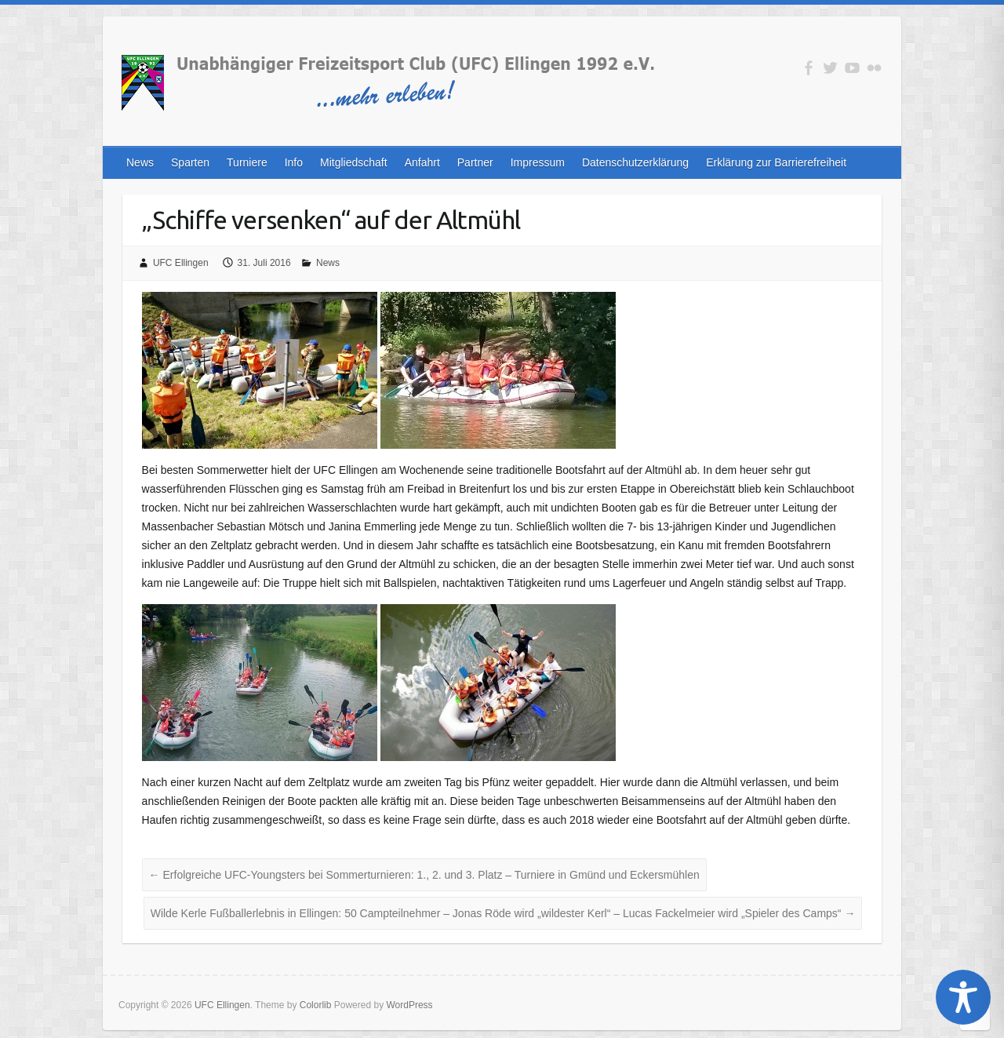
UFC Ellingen (181, 262)
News (140, 162)
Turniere (247, 162)
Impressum (538, 162)
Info (294, 162)
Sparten (190, 162)
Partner (475, 162)
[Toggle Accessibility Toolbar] (963, 997)
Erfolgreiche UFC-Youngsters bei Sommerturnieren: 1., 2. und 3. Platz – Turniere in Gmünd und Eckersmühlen (424, 875)
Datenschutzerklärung (635, 162)
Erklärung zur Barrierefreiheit (776, 162)
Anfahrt (422, 162)
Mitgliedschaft (353, 162)
